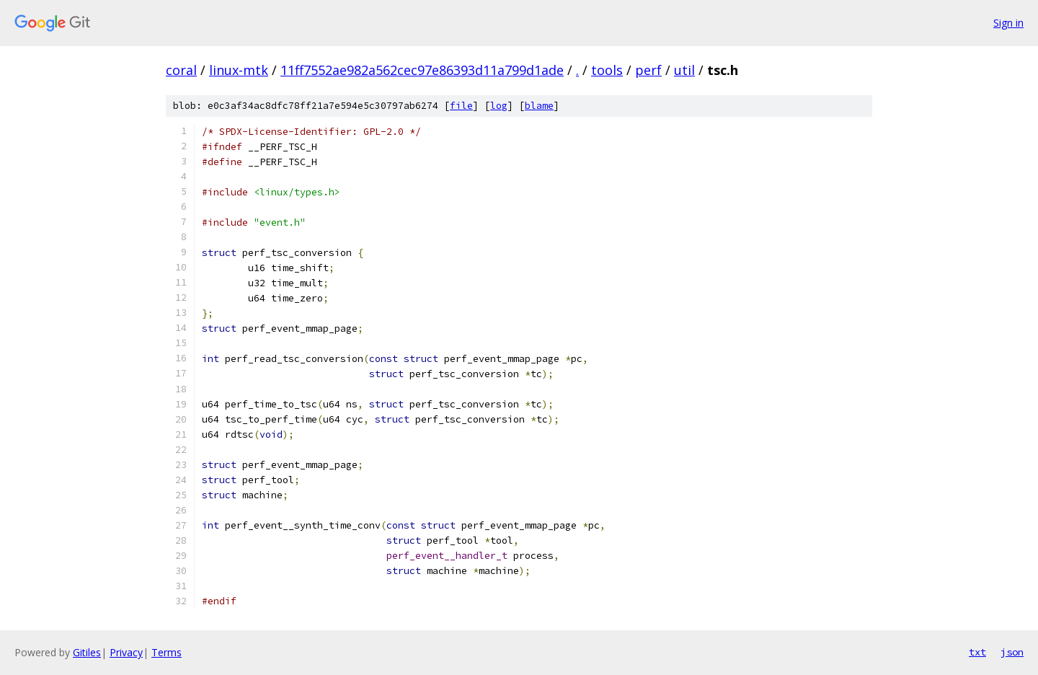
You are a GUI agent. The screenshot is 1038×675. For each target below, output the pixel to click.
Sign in (1008, 23)
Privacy (126, 652)
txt (977, 651)
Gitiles (87, 652)
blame (539, 106)
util (684, 70)
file (461, 106)
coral (181, 70)
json (1012, 651)
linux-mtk (238, 70)
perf (648, 70)
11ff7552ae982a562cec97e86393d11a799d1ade (422, 70)
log (498, 106)
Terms (166, 652)
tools (607, 70)
